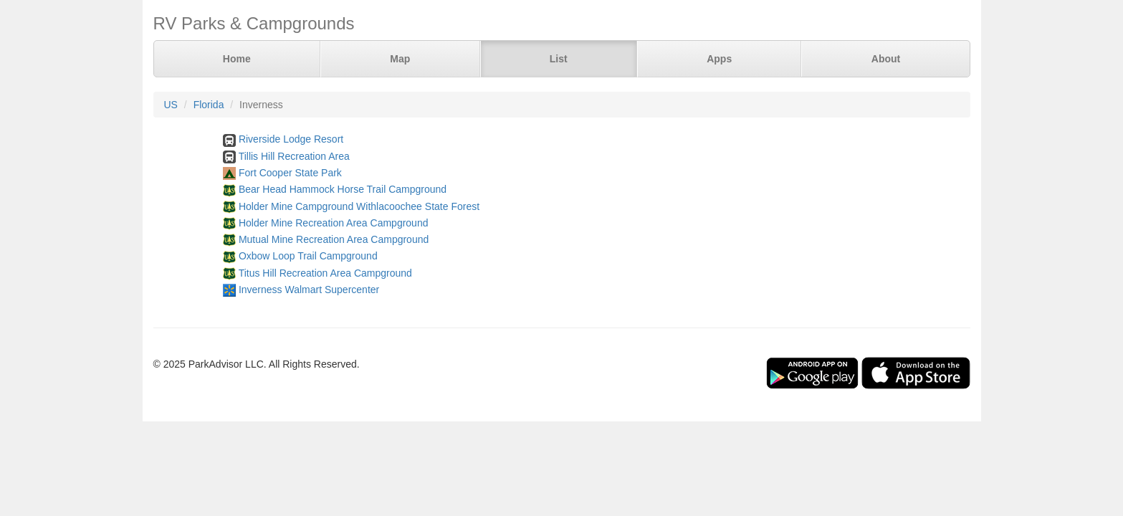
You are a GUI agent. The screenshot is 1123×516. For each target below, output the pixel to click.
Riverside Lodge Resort (291, 139)
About (885, 58)
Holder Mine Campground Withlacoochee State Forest (359, 206)
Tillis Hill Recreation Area (294, 156)
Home (237, 58)
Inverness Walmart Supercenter (309, 289)
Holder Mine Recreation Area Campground (334, 223)
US (171, 104)
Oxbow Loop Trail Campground (308, 256)
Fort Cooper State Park (290, 172)
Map (400, 58)
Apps (719, 58)
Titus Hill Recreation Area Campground (325, 273)
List (559, 58)
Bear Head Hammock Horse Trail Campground (342, 189)
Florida (208, 104)
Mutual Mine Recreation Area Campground (334, 239)
